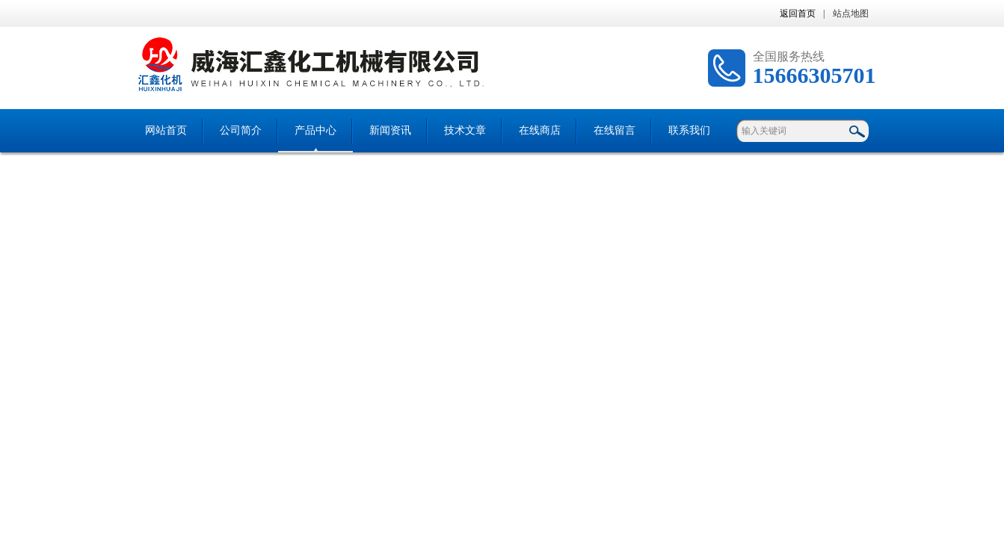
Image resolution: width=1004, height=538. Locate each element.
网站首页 (166, 130)
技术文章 (465, 130)
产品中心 (315, 130)
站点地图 (851, 13)
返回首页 (798, 13)
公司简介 (241, 130)
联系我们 (689, 130)
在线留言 (614, 130)
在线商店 (540, 130)
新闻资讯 (390, 130)
